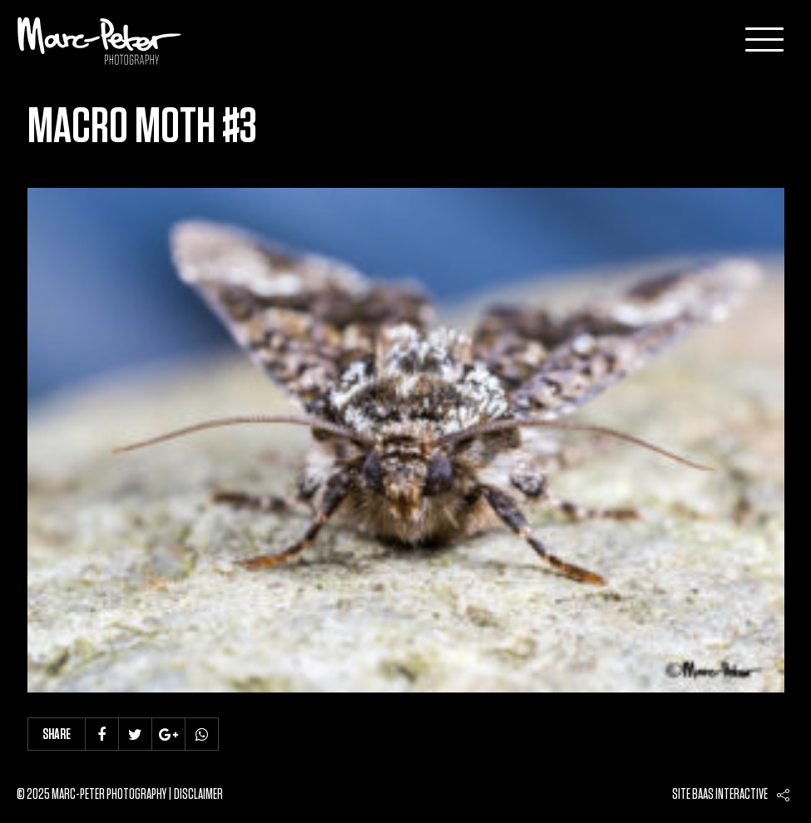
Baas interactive (730, 794)
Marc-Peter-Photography (100, 41)
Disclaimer (198, 794)
